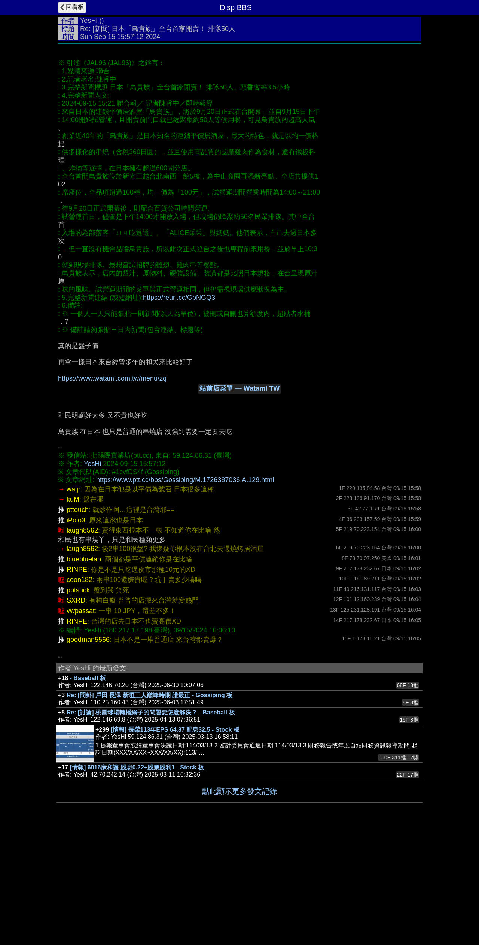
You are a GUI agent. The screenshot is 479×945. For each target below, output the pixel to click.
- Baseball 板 (88, 790)
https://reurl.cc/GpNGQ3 (179, 410)
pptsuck (78, 702)
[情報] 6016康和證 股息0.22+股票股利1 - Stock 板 (137, 880)
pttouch (78, 622)
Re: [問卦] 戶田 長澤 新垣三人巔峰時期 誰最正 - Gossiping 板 (150, 807)
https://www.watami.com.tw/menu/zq (112, 490)
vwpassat (81, 723)
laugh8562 (82, 642)
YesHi (88, 20)
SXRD (76, 712)
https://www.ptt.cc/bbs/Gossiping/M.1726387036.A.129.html (185, 592)
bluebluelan (84, 671)
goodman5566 (88, 752)
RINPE (77, 682)
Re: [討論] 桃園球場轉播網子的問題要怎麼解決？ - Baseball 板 (151, 824)
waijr (73, 601)
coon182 (79, 692)
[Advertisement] (239, 103)
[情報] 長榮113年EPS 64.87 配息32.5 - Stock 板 (175, 842)
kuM (73, 611)
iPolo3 (76, 632)
